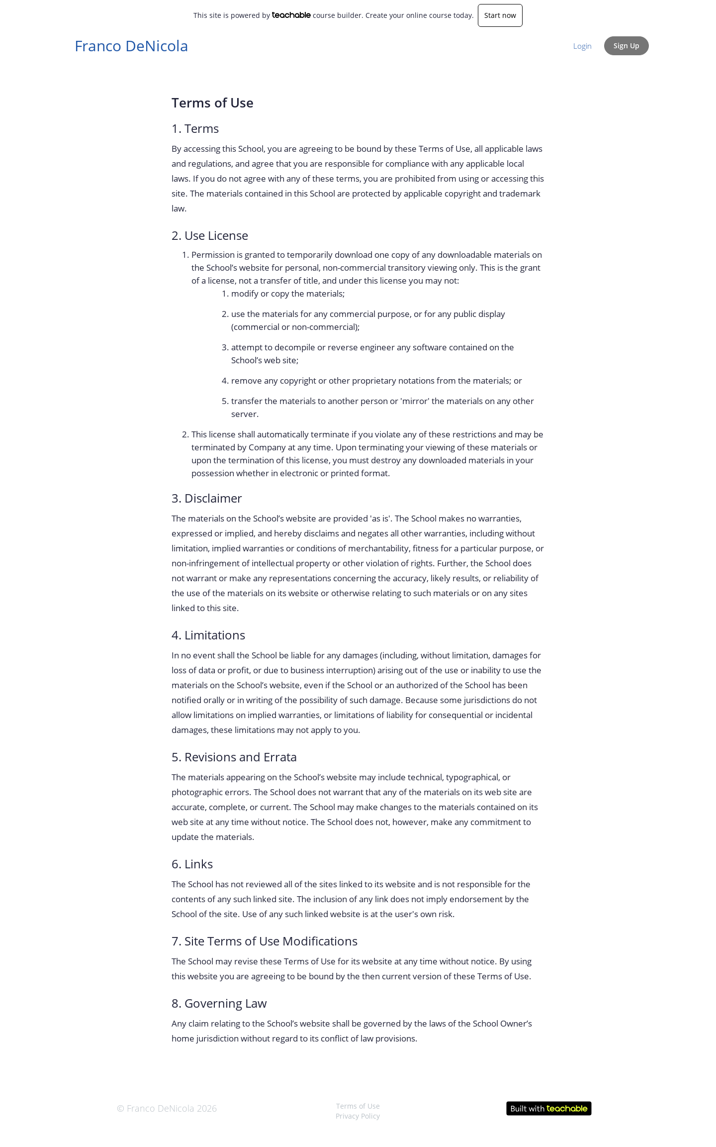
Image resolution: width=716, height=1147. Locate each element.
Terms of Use (358, 1106)
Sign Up (626, 45)
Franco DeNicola (131, 45)
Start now (500, 15)
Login (582, 46)
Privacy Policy (358, 1116)
